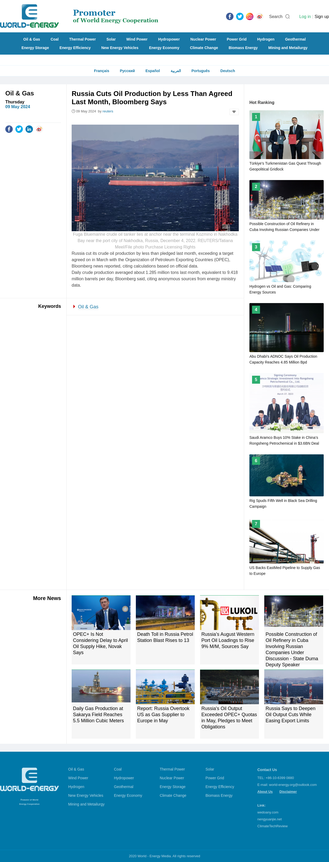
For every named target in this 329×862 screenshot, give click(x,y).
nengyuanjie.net (269, 819)
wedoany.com (267, 812)
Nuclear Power (203, 39)
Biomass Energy (243, 48)
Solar (111, 39)
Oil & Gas (31, 39)
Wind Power (137, 39)
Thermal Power (82, 39)
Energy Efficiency (75, 48)
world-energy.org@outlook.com (293, 785)
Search (276, 16)
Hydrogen (265, 39)
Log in (305, 16)
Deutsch (227, 71)
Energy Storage (35, 48)
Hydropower (169, 39)
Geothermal (295, 39)
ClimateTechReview (272, 826)
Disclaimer (288, 792)
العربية (176, 71)
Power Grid (237, 39)
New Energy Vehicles (119, 48)
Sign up (322, 16)
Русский (127, 71)
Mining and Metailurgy (288, 48)
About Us (265, 792)
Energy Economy (164, 48)
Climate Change (204, 48)
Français (101, 71)
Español (152, 71)
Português (200, 71)
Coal (55, 39)
